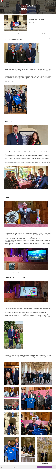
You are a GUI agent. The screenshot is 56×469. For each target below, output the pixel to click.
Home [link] (39, 1)
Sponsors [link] (52, 1)
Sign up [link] (49, 1)
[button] (55, 1)
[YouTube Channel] (44, 467)
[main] (28, 7)
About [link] (46, 1)
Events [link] (42, 1)
